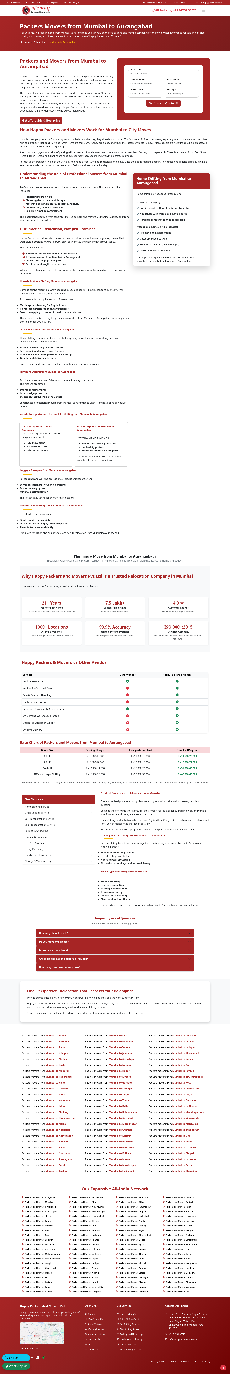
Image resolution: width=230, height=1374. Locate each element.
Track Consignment (73, 2)
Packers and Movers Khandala (132, 1197)
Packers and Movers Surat (36, 1277)
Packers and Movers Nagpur (37, 1225)
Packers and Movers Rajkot (130, 1230)
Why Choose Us (94, 1319)
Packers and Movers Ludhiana (85, 1253)
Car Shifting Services (128, 1324)
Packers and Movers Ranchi (37, 1291)
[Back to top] (223, 1367)
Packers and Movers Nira (176, 1258)
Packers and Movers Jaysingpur (132, 1277)
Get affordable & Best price (41, 120)
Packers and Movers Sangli (36, 1263)
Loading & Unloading (58, 837)
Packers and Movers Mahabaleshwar (41, 1253)
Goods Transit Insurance (58, 855)
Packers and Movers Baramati (132, 1268)
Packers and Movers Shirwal (84, 1220)
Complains (52, 2)
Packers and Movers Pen (82, 1225)
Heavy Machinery (58, 849)
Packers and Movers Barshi (83, 1277)
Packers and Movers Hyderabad (39, 1206)
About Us (91, 1314)
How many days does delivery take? (59, 967)
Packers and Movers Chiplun (131, 1211)
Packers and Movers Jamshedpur (133, 1206)
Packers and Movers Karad (83, 1282)
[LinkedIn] (37, 1357)
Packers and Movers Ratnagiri (132, 1225)
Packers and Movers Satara (130, 1272)
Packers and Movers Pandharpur (39, 1211)
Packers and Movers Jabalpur (178, 1268)
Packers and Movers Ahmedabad (133, 1235)
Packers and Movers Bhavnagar (180, 1282)
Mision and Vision (95, 1334)
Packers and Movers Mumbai (84, 1230)
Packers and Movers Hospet (178, 1211)
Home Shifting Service (58, 807)
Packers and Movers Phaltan (84, 1239)
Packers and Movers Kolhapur (85, 1235)
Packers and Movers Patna (36, 1220)
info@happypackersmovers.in (209, 2)
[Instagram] (32, 1357)
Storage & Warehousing (58, 861)
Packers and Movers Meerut (131, 1249)
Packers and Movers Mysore (131, 1282)
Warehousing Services (129, 1349)
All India (159, 10)
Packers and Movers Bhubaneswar (181, 1244)
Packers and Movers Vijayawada (86, 1197)
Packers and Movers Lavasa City (86, 1286)
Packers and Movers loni (176, 1291)
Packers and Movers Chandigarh (39, 1268)
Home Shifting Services (129, 1314)
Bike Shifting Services (128, 1329)
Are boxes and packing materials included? (63, 958)
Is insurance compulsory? (53, 950)
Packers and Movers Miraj (83, 1202)
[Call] (16, 1359)
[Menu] (203, 10)
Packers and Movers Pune (130, 1258)
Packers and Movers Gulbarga (179, 1235)
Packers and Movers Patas (36, 1286)
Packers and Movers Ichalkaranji (180, 1239)
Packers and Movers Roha (36, 1235)
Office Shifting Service (58, 813)
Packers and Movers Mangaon (179, 1230)
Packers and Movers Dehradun (38, 1249)
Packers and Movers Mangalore (180, 1263)
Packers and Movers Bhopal (131, 1263)
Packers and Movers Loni (176, 1249)
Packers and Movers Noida (130, 1220)
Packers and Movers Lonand (178, 1277)
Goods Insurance (126, 1344)
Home (25, 42)
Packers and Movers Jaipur (83, 1258)
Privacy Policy (157, 1361)
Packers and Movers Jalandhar (179, 1197)
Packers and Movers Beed (177, 1253)
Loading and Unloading (130, 1339)
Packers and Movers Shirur (36, 1216)
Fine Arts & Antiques (58, 843)
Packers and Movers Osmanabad (86, 1216)
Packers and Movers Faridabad (132, 1216)
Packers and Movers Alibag (130, 1202)
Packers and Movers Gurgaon (85, 1291)
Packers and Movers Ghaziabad (179, 1216)
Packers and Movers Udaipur (84, 1249)
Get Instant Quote (163, 103)
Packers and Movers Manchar (38, 1202)
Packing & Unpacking (58, 831)
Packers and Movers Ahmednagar (87, 1211)
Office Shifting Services (129, 1319)
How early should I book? (53, 933)
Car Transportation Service (58, 819)
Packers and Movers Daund (178, 1225)
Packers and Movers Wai (35, 1230)
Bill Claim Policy (202, 1361)
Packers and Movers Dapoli (130, 1239)
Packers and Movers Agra (130, 1244)
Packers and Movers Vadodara (179, 1286)
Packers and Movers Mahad (37, 1272)
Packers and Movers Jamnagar (179, 1220)
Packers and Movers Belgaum (179, 1272)
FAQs (89, 1344)
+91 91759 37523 (182, 2)
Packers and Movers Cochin (84, 1244)
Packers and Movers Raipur (177, 1206)
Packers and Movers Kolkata (37, 1282)
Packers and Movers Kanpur (131, 1286)
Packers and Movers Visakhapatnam (41, 1258)
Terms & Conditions (179, 1361)
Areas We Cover (94, 1324)
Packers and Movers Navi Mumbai (87, 1206)
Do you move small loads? (54, 941)
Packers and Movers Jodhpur (84, 1263)
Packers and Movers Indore (84, 1268)
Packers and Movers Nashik (84, 1272)
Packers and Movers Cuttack (178, 1202)
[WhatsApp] (16, 1367)
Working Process (94, 1329)
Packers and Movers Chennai (131, 1253)
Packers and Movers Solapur (37, 1239)
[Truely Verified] (43, 1357)
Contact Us (91, 1349)
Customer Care (33, 2)
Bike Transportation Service (58, 825)
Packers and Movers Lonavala (132, 1291)
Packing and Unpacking (130, 1334)
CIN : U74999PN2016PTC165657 (154, 2)
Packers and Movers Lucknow (38, 1244)
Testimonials (13, 2)
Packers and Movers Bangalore (38, 1197)
